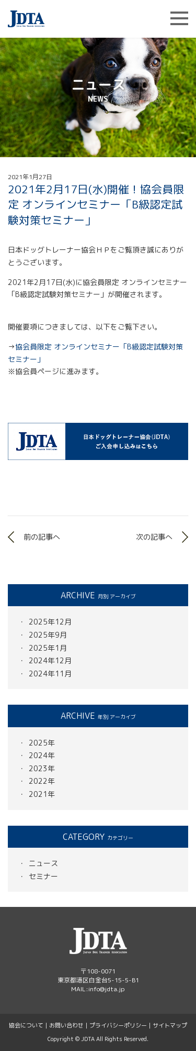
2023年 (42, 768)
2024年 (42, 755)
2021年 (42, 794)
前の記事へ (42, 537)
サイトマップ (170, 1025)
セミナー (43, 876)
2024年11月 (50, 673)
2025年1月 (48, 648)
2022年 (42, 781)
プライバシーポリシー (118, 1025)
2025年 (42, 743)
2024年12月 (50, 660)
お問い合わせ (66, 1025)
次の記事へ (154, 537)
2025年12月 (50, 622)
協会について (26, 1025)
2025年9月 (48, 635)
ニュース (43, 863)
